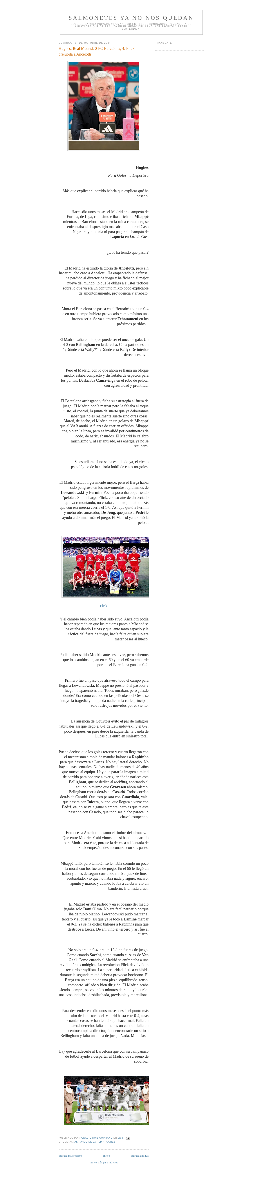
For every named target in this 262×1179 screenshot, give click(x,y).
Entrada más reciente (71, 1155)
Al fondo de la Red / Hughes (94, 1142)
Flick (103, 606)
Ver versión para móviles (103, 1162)
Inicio (106, 1155)
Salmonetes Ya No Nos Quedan (131, 18)
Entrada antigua (140, 1155)
